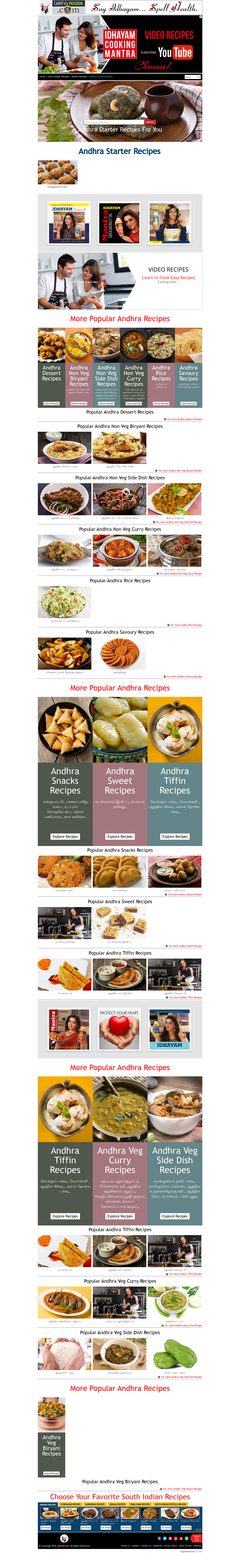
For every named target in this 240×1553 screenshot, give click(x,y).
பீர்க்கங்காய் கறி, (112, 1186)
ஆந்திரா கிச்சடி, (162, 806)
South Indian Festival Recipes (170, 1504)
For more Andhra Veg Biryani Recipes (181, 1488)
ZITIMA (199, 1551)
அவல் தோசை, (188, 806)
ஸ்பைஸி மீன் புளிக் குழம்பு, (134, 397)
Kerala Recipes (117, 1504)
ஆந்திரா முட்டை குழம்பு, (133, 400)
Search (150, 122)
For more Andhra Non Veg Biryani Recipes (178, 470)
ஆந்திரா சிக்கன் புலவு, (79, 392)
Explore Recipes (51, 403)
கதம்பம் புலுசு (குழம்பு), (120, 1181)
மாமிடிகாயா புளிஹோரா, (161, 385)
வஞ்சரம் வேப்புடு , (106, 398)
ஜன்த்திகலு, (184, 384)
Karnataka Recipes (94, 1504)
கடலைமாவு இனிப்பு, (112, 802)
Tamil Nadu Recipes (140, 1504)
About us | (126, 1545)
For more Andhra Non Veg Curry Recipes (179, 573)
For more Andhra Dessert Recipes (183, 419)
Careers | (136, 1545)
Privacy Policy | (171, 1545)
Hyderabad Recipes (70, 1504)
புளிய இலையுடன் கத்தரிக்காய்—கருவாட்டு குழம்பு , (134, 392)
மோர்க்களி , (190, 802)
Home (43, 76)
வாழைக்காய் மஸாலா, (167, 1186)
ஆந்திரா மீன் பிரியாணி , (79, 389)
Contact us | (147, 1545)
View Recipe (45, 1527)
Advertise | (158, 1545)
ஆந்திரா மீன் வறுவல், (106, 395)
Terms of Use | (186, 1545)
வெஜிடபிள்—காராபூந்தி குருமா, (120, 1196)
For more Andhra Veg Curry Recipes (181, 1325)
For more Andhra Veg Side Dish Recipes (180, 1376)
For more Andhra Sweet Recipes (183, 945)
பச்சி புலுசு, (189, 1196)
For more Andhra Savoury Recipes (183, 676)
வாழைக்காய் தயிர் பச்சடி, (175, 1181)
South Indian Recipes (59, 76)
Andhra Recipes (80, 76)
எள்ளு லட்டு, (54, 802)
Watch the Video (84, 282)
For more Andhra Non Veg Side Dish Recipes (177, 522)
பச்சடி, (175, 811)
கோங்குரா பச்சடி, (164, 802)
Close (200, 16)
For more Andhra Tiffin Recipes (184, 997)
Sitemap (197, 1545)
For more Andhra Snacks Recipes (183, 894)
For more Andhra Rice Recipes (184, 625)
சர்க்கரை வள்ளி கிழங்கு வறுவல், (188, 385)
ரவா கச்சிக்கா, (75, 817)
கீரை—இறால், (110, 392)
